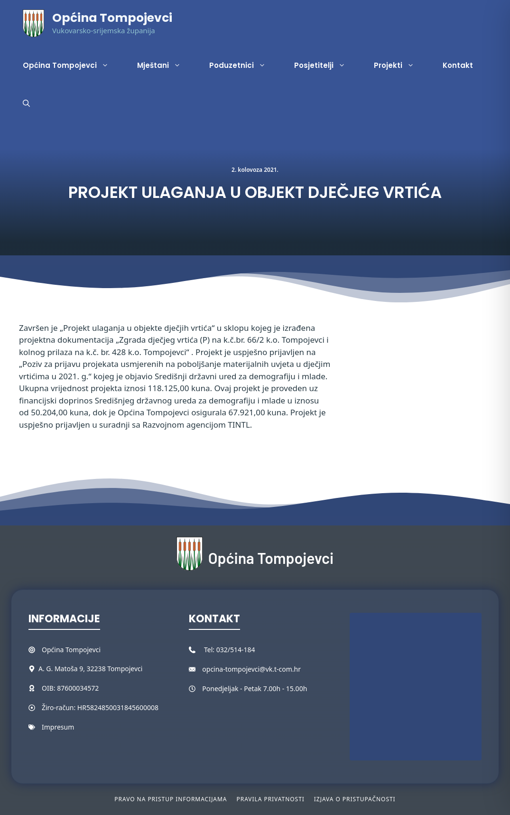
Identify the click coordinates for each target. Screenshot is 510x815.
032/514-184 (235, 649)
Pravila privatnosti (270, 799)
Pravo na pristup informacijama (170, 799)
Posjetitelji (327, 65)
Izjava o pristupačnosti (355, 799)
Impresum (58, 726)
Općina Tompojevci (112, 17)
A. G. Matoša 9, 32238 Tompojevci (90, 668)
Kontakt (458, 65)
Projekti (401, 65)
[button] (26, 103)
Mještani (166, 65)
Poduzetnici (244, 65)
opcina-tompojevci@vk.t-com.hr (251, 669)
